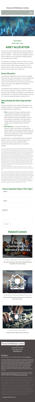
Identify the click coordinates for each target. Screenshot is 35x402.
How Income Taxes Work (17, 330)
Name (5, 191)
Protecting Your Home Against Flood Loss (17, 295)
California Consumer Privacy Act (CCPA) (9, 373)
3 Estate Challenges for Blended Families (17, 260)
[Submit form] (6, 224)
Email (5, 200)
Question (5, 210)
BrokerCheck (28, 357)
